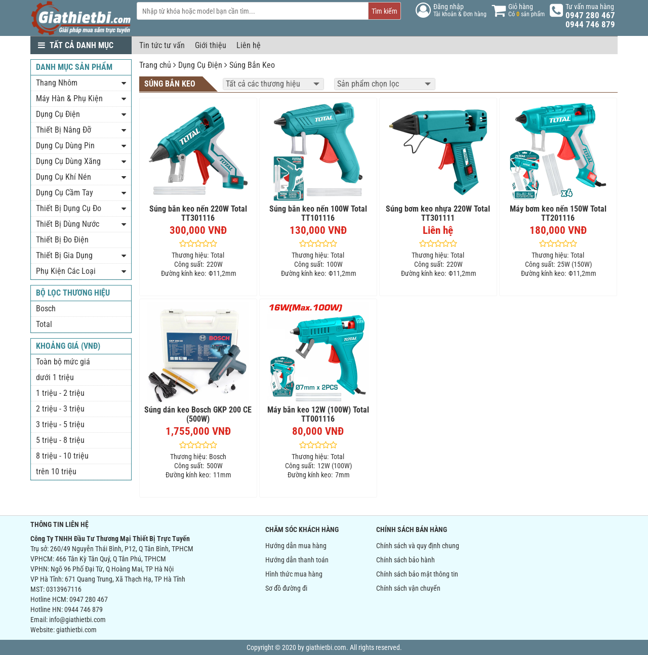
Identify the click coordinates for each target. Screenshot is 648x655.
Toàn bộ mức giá (63, 361)
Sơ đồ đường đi (286, 588)
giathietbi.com (76, 630)
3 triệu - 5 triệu (60, 424)
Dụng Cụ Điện (200, 65)
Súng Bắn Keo (252, 65)
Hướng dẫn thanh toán (297, 560)
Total (44, 324)
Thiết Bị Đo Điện (62, 239)
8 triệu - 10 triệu (62, 456)
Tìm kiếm (384, 11)
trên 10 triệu (56, 471)
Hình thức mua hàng (293, 574)
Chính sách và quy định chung (417, 546)
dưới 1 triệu (55, 377)
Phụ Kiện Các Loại (66, 271)
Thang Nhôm (56, 83)
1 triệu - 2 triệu (60, 393)
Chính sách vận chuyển (408, 588)
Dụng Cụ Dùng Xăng (68, 161)
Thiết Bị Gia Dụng (64, 255)
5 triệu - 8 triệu (60, 440)
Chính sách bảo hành (405, 560)
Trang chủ (155, 65)
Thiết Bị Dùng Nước (67, 224)
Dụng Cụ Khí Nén (63, 177)
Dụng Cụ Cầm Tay (64, 192)
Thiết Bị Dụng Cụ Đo (68, 208)
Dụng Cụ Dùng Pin (65, 145)
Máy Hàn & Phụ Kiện (69, 98)
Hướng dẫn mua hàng (296, 546)
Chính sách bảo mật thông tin (417, 574)
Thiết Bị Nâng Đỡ (63, 130)
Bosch (46, 308)
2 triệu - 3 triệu (60, 409)
